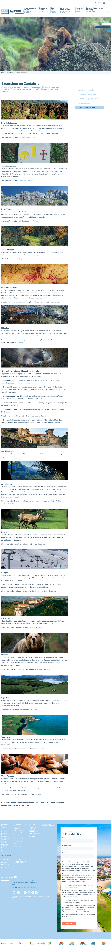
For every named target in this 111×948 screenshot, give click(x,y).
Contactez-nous (90, 11)
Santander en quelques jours (88, 99)
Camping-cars (5, 836)
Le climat (3, 847)
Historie (16, 828)
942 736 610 (34, 221)
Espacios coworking (4, 851)
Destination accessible (4, 844)
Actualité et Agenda (79, 10)
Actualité (79, 8)
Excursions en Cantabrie (21, 72)
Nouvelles (4, 862)
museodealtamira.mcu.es (16, 302)
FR (104, 3)
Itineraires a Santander (86, 90)
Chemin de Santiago (4, 841)
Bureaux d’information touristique (94, 9)
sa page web (19, 342)
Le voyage (4, 849)
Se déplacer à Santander (5, 838)
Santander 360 (18, 841)
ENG (99, 3)
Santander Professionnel (65, 9)
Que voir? (41, 11)
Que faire (52, 9)
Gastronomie (18, 845)
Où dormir (4, 831)
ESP (95, 3)
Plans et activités (53, 12)
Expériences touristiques (87, 94)
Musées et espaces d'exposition (20, 834)
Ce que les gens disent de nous (6, 866)
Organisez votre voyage (30, 9)
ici (7, 458)
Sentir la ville (18, 846)
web (44, 416)
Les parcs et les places (18, 839)
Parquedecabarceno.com (26, 137)
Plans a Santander (84, 103)
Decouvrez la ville (43, 9)
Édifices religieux (19, 832)
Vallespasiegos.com (24, 259)
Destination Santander (27, 12)
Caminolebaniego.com (25, 180)
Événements (5, 864)
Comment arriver (6, 830)
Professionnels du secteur (65, 12)
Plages (16, 836)
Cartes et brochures (4, 834)
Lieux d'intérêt (18, 830)
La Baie (16, 843)
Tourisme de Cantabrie (19, 805)
